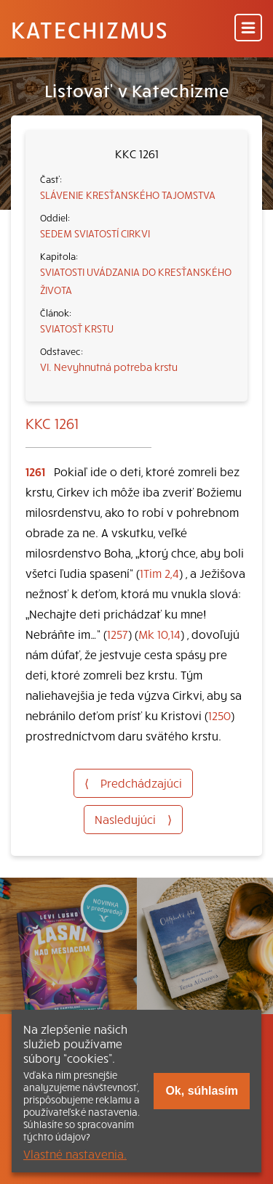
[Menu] (248, 29)
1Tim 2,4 (159, 573)
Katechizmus (89, 29)
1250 (219, 715)
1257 (117, 633)
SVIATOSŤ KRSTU (77, 328)
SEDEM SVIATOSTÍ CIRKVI (95, 233)
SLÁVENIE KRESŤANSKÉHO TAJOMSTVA (127, 194)
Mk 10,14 (159, 633)
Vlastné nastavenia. (75, 1153)
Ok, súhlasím (201, 1091)
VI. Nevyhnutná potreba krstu (109, 366)
